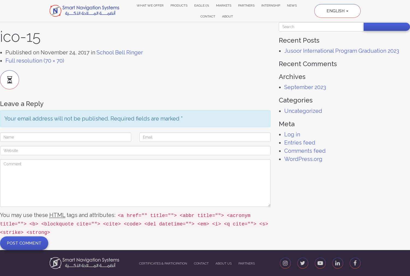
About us (224, 263)
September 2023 (305, 87)
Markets (223, 5)
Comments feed (305, 151)
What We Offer (150, 5)
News (292, 5)
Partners (246, 5)
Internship (270, 5)
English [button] (337, 10)
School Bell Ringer (120, 52)
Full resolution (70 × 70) (34, 60)
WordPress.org (303, 159)
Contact (207, 16)
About (227, 16)
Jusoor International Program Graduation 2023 (341, 51)
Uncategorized (303, 111)
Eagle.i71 (201, 5)
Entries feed (299, 142)
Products (178, 5)
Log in (292, 134)
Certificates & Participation (163, 263)
